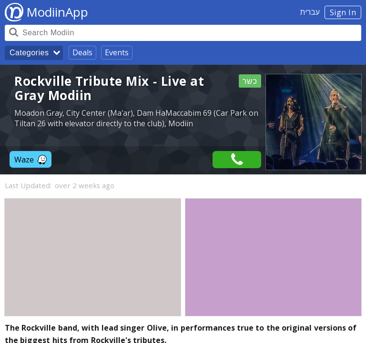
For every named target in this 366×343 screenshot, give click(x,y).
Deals (82, 52)
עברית (310, 12)
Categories (29, 53)
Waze (30, 159)
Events (117, 52)
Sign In (343, 12)
